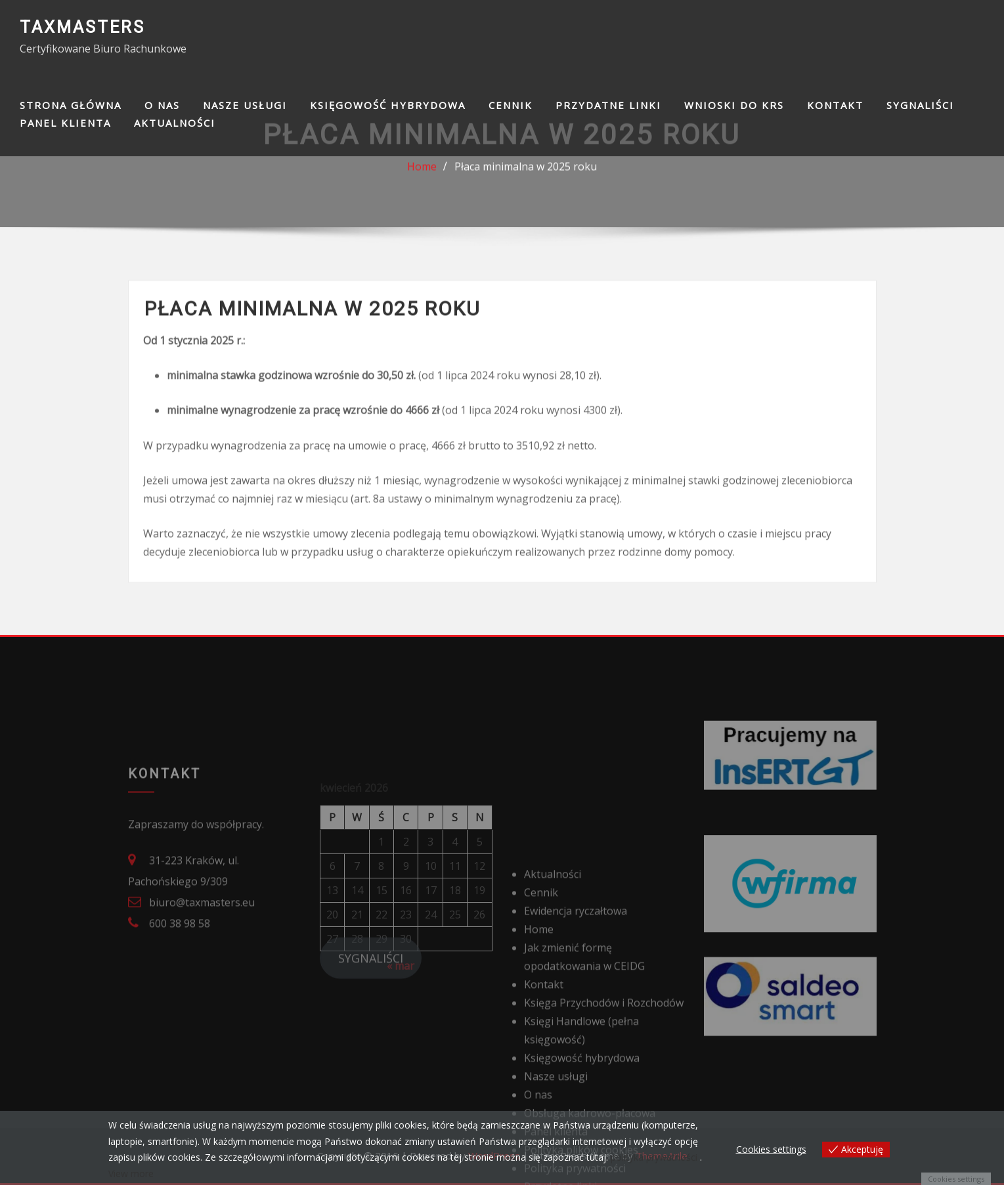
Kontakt (835, 105)
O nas (162, 105)
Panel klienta (65, 122)
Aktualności (174, 122)
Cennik (511, 105)
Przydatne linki (608, 105)
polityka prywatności (654, 1157)
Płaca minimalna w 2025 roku (525, 172)
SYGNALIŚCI (920, 105)
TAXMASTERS (82, 27)
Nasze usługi (245, 105)
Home (422, 172)
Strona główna (70, 105)
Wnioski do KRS (734, 105)
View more (131, 1173)
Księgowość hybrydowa (388, 105)
